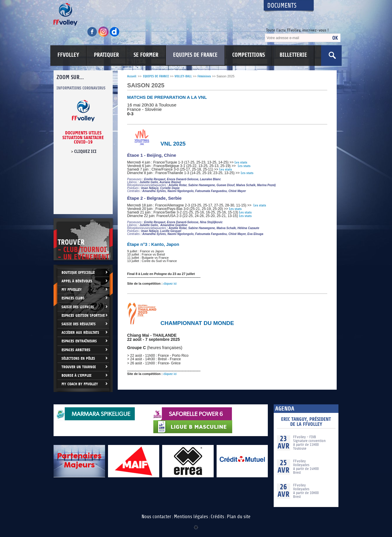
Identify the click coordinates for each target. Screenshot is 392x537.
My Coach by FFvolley (80, 384)
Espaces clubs (73, 298)
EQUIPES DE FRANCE (195, 55)
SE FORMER (146, 55)
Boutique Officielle (78, 272)
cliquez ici (85, 151)
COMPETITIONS (248, 55)
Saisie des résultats (79, 324)
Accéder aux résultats (80, 332)
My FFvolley (72, 289)
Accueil (131, 76)
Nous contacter (156, 516)
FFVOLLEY (68, 55)
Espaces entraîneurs (79, 341)
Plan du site (238, 516)
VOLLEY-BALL (183, 76)
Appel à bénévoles (77, 281)
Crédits (217, 516)
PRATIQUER (106, 55)
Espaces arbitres (76, 350)
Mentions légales (191, 516)
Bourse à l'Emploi (77, 375)
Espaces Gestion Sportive (83, 315)
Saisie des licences (78, 307)
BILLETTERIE (293, 55)
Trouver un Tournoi (79, 367)
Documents (282, 5)
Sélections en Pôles (78, 358)
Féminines (204, 76)
